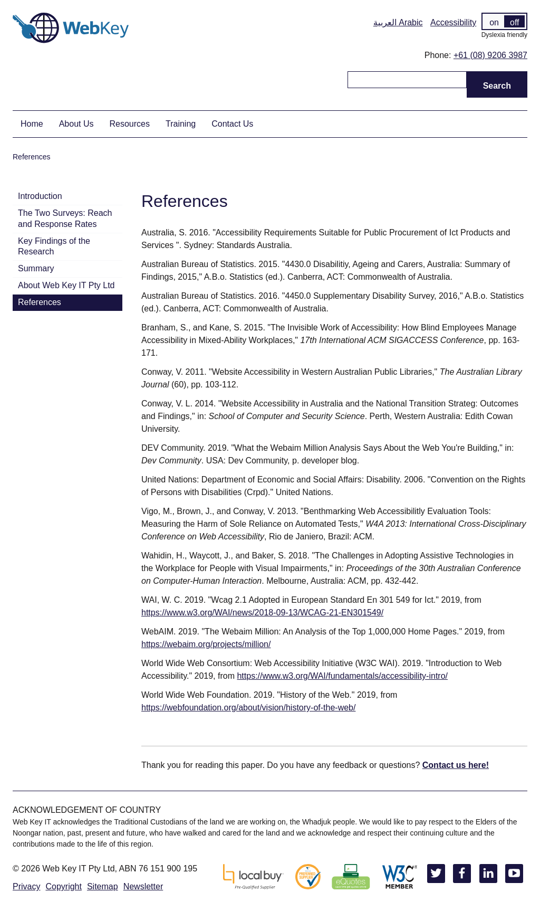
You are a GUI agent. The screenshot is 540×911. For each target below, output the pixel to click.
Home (32, 123)
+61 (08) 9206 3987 (490, 55)
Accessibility (453, 22)
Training (181, 123)
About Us (76, 123)
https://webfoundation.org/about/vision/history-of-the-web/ (248, 707)
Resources (130, 123)
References (39, 302)
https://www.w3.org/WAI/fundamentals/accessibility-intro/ (342, 675)
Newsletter (143, 886)
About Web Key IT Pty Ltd (66, 285)
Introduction (40, 196)
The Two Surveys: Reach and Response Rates (65, 218)
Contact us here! (455, 765)
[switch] (504, 21)
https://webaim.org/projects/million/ (206, 644)
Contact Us (232, 123)
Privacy (26, 886)
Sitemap (102, 886)
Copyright (63, 886)
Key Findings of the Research (54, 246)
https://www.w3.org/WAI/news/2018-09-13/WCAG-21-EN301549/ (262, 612)
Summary (36, 268)
